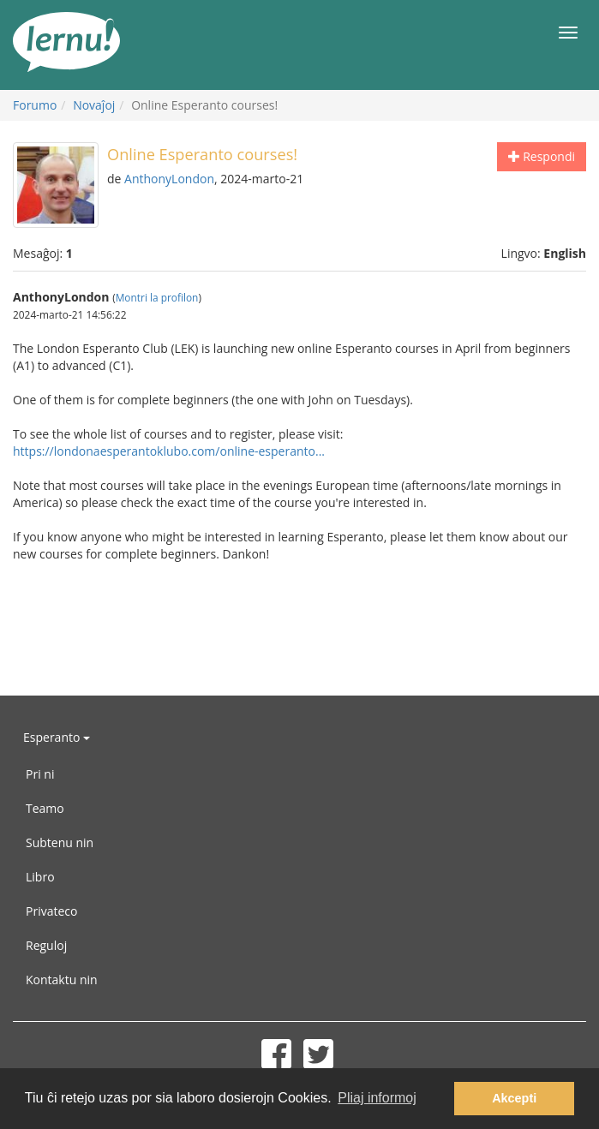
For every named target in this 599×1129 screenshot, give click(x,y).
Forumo (35, 105)
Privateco (51, 911)
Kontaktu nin (62, 979)
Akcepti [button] (514, 1098)
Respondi (541, 156)
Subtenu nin (59, 842)
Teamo (45, 808)
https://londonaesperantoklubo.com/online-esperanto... (169, 451)
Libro (40, 877)
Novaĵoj (94, 105)
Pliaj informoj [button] (377, 1097)
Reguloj (46, 945)
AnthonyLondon (169, 178)
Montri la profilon (157, 297)
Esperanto (56, 737)
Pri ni (40, 774)
